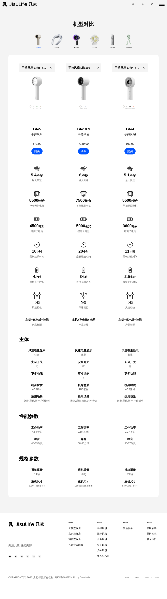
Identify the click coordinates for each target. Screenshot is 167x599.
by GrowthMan (19, 593)
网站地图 (108, 591)
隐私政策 (124, 591)
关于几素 (150, 526)
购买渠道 (74, 526)
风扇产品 (101, 526)
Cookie (139, 591)
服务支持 (126, 526)
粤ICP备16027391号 (68, 589)
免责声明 (154, 591)
